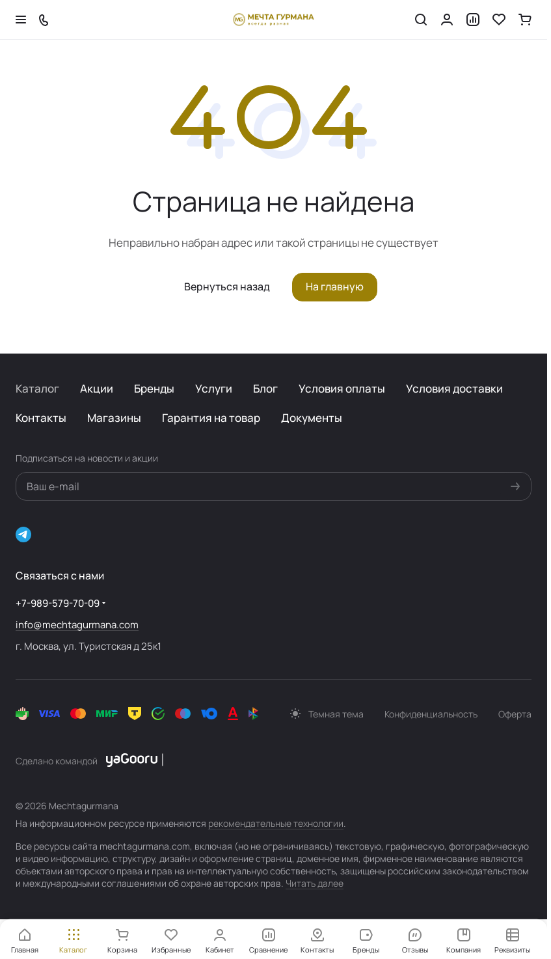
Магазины (114, 417)
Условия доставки (454, 388)
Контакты (41, 417)
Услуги (213, 388)
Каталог (37, 388)
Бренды (154, 388)
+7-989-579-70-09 (58, 603)
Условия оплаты (342, 388)
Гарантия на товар (211, 417)
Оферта (514, 714)
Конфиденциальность (430, 714)
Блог (265, 388)
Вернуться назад (227, 286)
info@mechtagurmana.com (77, 625)
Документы (311, 417)
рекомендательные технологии (275, 823)
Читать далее (314, 883)
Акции (96, 388)
